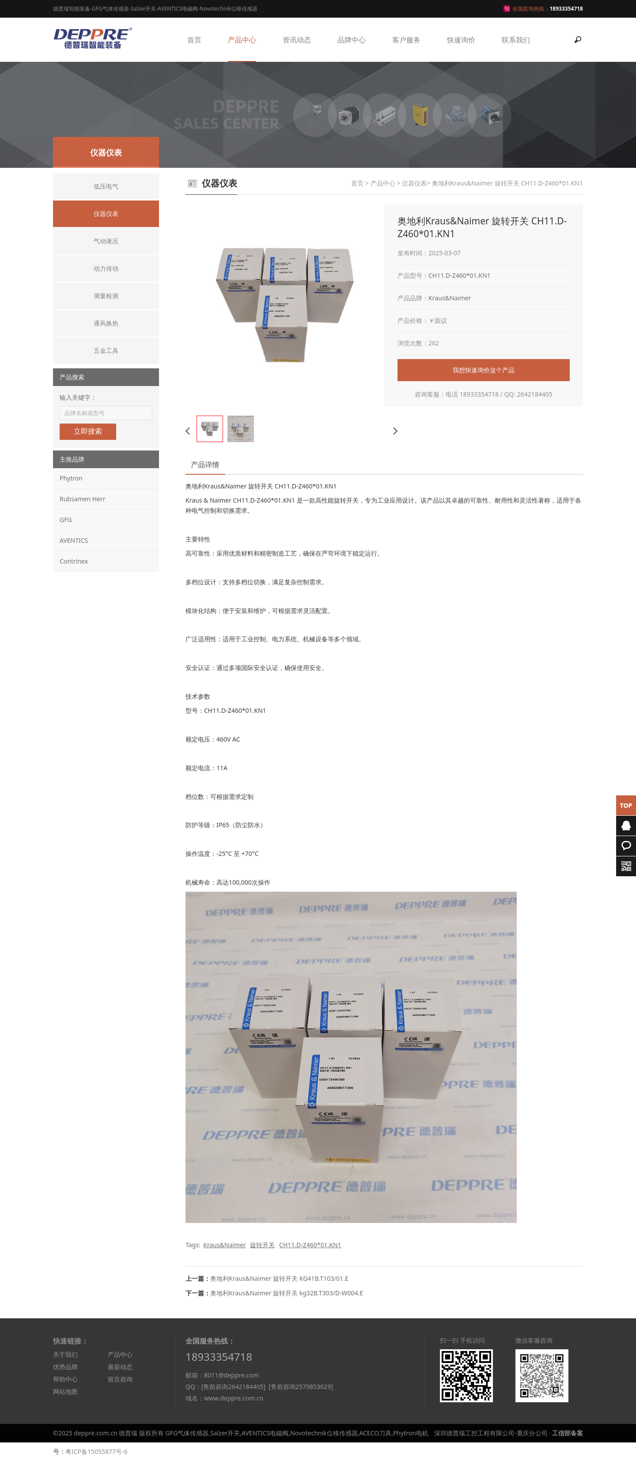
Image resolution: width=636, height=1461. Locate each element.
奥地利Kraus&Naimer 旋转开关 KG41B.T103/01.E (279, 1278)
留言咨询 (120, 1379)
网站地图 (65, 1391)
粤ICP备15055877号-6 (96, 1451)
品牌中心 (351, 40)
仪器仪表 (414, 183)
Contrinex (74, 561)
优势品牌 (65, 1367)
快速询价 (461, 40)
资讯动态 (297, 40)
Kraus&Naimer (449, 298)
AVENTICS (74, 540)
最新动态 (120, 1367)
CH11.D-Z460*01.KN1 (459, 275)
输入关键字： (78, 397)
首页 (194, 40)
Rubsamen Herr (83, 499)
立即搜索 (88, 431)
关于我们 (65, 1354)
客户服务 (406, 40)
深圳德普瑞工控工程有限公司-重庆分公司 (491, 1433)
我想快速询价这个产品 (484, 370)
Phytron (71, 478)
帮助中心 (65, 1379)
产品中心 (242, 40)
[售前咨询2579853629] (301, 1386)
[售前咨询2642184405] (233, 1386)
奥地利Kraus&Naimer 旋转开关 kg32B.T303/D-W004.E (286, 1293)
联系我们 (516, 40)
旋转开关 (262, 1245)
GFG (66, 519)
